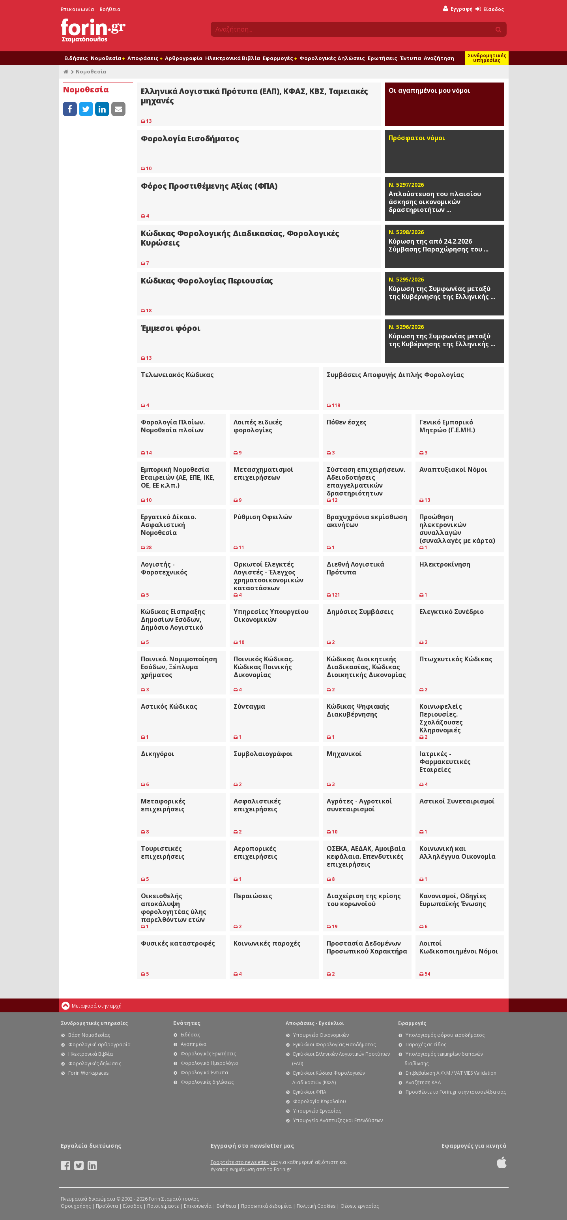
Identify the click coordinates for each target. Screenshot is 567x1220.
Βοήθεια (110, 9)
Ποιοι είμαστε (163, 1206)
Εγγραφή (458, 9)
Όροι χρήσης (76, 1206)
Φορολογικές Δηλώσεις (332, 58)
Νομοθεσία (108, 58)
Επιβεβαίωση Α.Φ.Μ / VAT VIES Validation (451, 1073)
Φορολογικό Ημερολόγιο (209, 1063)
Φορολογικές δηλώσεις (94, 1063)
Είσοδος (489, 9)
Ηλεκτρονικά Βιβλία (232, 58)
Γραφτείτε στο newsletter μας (244, 1162)
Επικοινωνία (77, 9)
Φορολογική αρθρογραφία (99, 1044)
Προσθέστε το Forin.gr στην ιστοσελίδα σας (456, 1092)
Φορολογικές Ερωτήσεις (208, 1053)
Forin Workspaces (88, 1073)
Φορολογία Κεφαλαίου (319, 1101)
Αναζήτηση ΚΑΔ (423, 1082)
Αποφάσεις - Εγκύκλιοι (315, 1023)
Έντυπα (410, 58)
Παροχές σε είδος (426, 1044)
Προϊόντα (107, 1206)
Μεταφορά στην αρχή (97, 1005)
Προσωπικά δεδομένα (266, 1206)
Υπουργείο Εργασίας (317, 1110)
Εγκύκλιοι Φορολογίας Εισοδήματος (334, 1044)
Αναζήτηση (439, 58)
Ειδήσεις (76, 58)
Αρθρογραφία (183, 58)
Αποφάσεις (144, 58)
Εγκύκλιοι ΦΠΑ (309, 1092)
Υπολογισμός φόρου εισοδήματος (445, 1035)
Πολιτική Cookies (316, 1206)
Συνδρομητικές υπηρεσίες (487, 58)
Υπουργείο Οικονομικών (321, 1035)
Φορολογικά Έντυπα (204, 1072)
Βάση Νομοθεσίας (89, 1035)
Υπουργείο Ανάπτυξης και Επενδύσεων (338, 1120)
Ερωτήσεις (382, 58)
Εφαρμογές (280, 58)
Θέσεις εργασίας (360, 1206)
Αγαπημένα (193, 1044)
